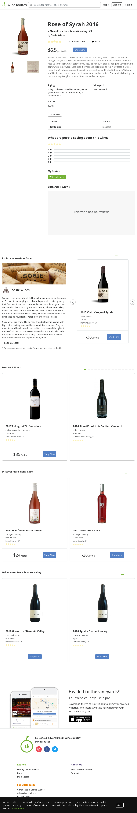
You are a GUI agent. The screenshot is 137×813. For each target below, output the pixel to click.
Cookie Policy (17, 808)
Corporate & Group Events (30, 789)
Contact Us (76, 773)
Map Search (23, 776)
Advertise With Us (26, 793)
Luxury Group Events (28, 769)
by (56, 35)
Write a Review (57, 177)
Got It (119, 805)
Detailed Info (55, 114)
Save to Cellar (77, 41)
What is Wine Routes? (82, 769)
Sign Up (117, 4)
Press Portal (23, 796)
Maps (106, 4)
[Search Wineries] (64, 5)
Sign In (129, 4)
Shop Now (80, 49)
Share (96, 41)
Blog (19, 773)
